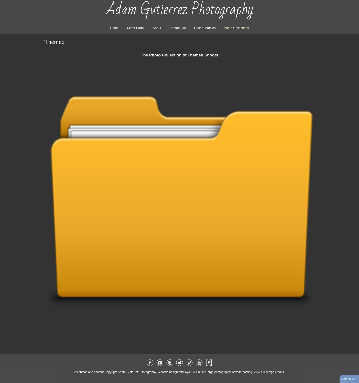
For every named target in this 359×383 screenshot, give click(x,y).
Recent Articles (205, 28)
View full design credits (269, 372)
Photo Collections (236, 28)
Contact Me (177, 28)
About (157, 28)
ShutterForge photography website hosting (224, 372)
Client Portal (135, 28)
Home (114, 28)
